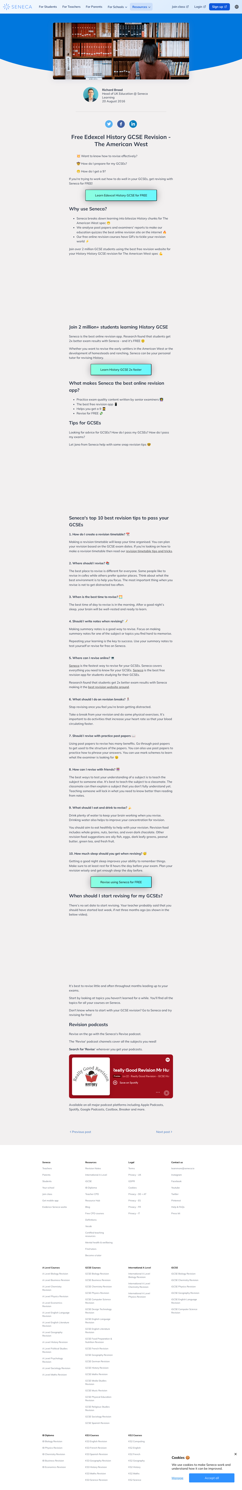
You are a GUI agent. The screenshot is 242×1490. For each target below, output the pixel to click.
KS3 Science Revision (96, 1479)
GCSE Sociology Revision (98, 1416)
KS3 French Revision (96, 1447)
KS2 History (134, 1467)
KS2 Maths (134, 1473)
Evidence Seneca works (54, 1206)
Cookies (132, 1187)
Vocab (88, 1226)
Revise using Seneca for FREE (121, 882)
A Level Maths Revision (54, 1374)
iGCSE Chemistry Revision (184, 1280)
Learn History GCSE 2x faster (121, 369)
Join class (47, 1194)
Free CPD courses (94, 1213)
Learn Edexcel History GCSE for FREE (121, 195)
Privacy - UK (134, 1174)
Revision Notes (93, 1168)
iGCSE (88, 1181)
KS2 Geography (136, 1460)
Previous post (80, 1132)
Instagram (176, 1174)
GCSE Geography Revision (99, 1355)
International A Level (96, 1174)
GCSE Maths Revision (96, 1374)
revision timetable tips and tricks (149, 551)
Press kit (175, 1213)
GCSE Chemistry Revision (98, 1286)
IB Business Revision (53, 1460)
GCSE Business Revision (98, 1280)
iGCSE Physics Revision (183, 1286)
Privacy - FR (134, 1206)
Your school (48, 1187)
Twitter (174, 1194)
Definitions (91, 1219)
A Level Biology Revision (55, 1273)
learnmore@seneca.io (182, 1168)
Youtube (175, 1187)
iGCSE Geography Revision (185, 1293)
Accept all (212, 1478)
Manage (177, 1478)
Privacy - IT (134, 1213)
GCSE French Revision (96, 1348)
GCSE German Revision (97, 1361)
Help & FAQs (178, 1206)
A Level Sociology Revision (56, 1368)
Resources (139, 7)
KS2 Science (134, 1479)
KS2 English (134, 1447)
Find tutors (90, 1248)
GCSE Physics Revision (97, 1293)
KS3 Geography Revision (98, 1460)
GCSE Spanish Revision (97, 1423)
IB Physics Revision (52, 1447)
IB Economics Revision (54, 1467)
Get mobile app (50, 1200)
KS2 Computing (136, 1441)
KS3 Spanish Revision (96, 1454)
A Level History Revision (55, 1342)
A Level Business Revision (56, 1280)
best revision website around (108, 687)
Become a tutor (93, 1255)
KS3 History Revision (96, 1467)
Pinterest (176, 1200)
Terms (131, 1168)
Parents (46, 1174)
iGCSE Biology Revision (183, 1273)
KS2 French (134, 1454)
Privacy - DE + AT (137, 1194)
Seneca (74, 665)
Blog (87, 1206)
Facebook (176, 1181)
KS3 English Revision (96, 1441)
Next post (164, 1132)
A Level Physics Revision (55, 1296)
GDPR (131, 1181)
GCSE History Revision (97, 1367)
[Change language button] (236, 7)
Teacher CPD (92, 1194)
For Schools (116, 7)
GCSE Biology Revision (97, 1273)
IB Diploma (91, 1187)
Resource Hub (92, 1200)
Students (47, 1181)
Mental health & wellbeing (98, 1242)
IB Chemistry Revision (53, 1454)
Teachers (47, 1168)
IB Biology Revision (52, 1441)
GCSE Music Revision (96, 1390)
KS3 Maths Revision (95, 1473)
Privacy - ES (134, 1200)
